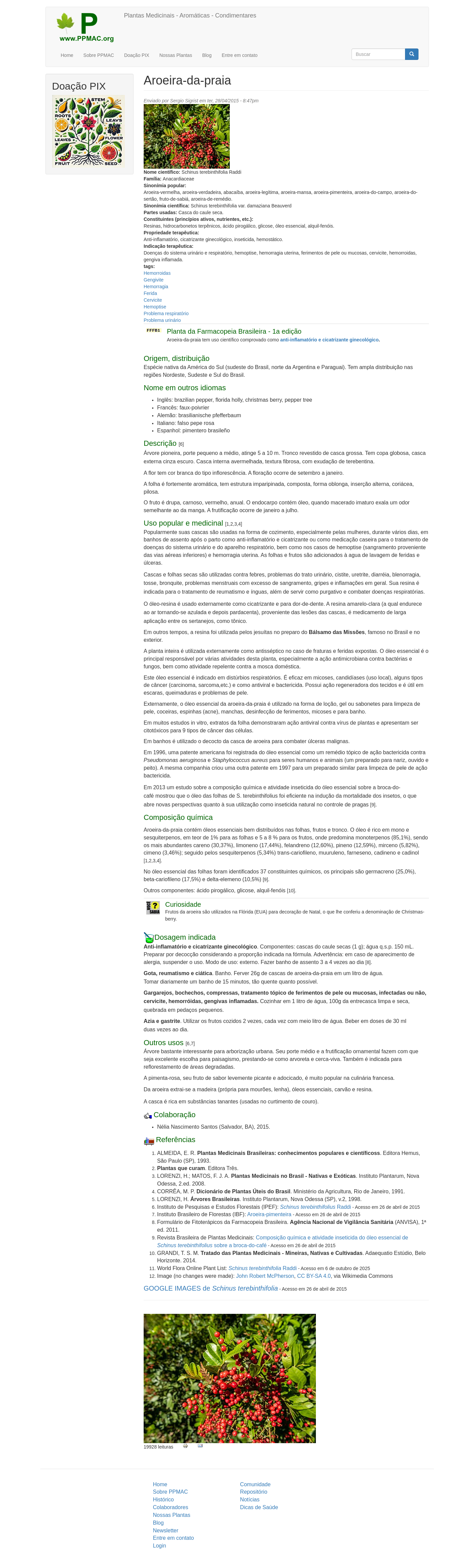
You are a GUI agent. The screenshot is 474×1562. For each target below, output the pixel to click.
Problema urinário (162, 320)
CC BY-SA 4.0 (314, 1276)
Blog (207, 55)
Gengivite (153, 280)
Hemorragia (156, 286)
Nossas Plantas (175, 55)
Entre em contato (240, 55)
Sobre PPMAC (98, 55)
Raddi (315, 1207)
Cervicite (153, 300)
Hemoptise (155, 306)
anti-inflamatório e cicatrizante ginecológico (329, 339)
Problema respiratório (166, 313)
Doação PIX (136, 55)
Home (67, 55)
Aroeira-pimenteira (269, 1214)
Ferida (150, 293)
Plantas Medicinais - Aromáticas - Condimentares (190, 15)
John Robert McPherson (265, 1276)
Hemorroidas (157, 273)
